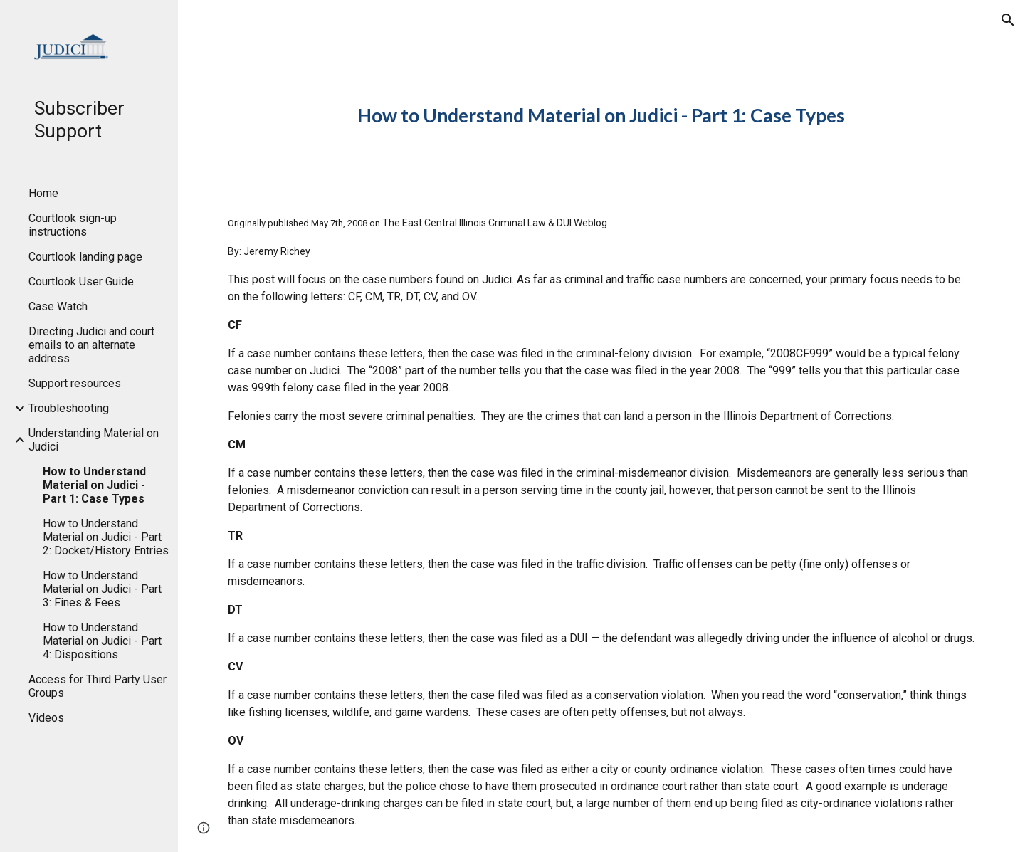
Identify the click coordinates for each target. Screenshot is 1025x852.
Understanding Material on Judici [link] (93, 439)
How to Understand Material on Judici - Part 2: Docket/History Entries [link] (106, 537)
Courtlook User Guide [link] (81, 281)
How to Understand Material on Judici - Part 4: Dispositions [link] (102, 641)
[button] (1008, 20)
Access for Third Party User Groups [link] (97, 686)
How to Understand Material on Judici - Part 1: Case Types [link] (94, 485)
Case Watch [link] (58, 306)
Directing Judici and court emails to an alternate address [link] (91, 345)
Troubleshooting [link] (68, 408)
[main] (601, 116)
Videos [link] (46, 718)
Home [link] (43, 193)
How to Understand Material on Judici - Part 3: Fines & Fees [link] (102, 589)
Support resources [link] (74, 383)
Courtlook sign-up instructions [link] (72, 224)
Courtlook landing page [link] (85, 256)
